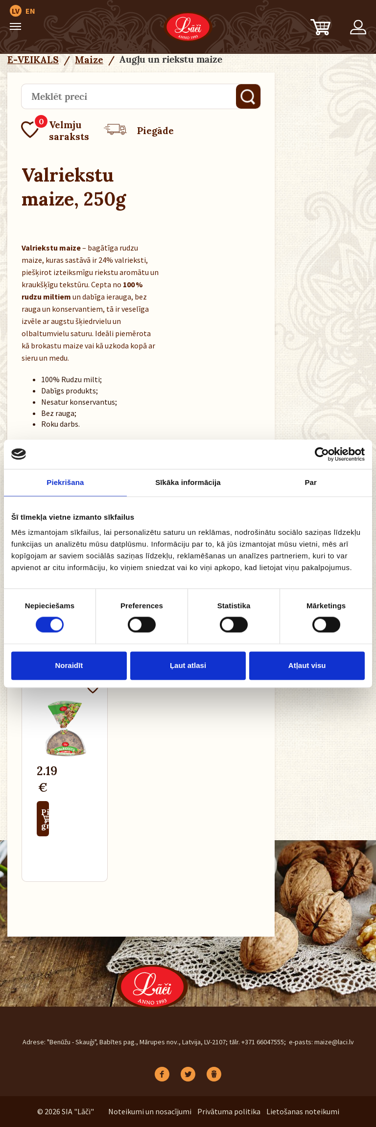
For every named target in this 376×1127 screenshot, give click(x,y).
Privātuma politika (228, 1111)
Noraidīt (69, 665)
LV (16, 11)
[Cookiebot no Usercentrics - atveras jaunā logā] (322, 454)
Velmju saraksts (55, 130)
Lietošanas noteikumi (302, 1111)
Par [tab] (311, 482)
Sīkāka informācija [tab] (188, 482)
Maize (89, 60)
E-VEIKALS (33, 60)
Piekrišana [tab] (65, 482)
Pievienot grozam (45, 818)
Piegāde (139, 131)
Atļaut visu (307, 665)
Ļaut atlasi (188, 665)
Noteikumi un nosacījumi (149, 1111)
